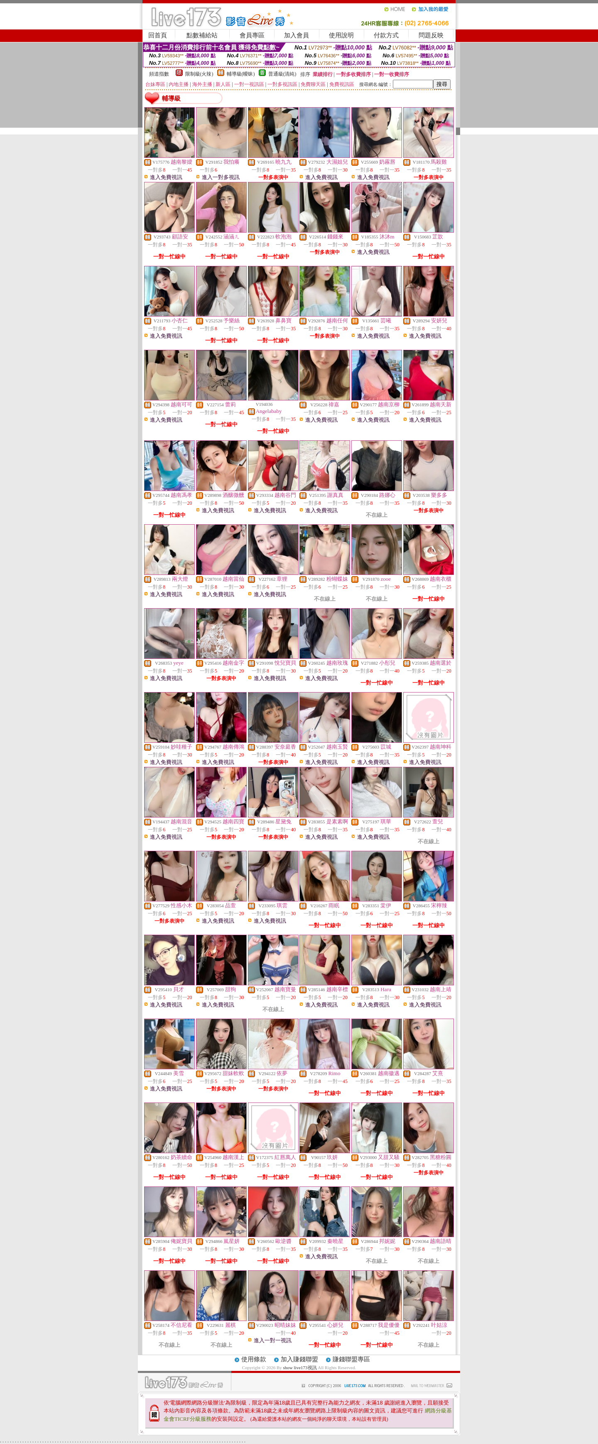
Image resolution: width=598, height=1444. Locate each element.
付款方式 (386, 35)
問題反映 (431, 35)
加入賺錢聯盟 (299, 1359)
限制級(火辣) (199, 74)
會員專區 (252, 35)
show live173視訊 (300, 1367)
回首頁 (157, 35)
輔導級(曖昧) (241, 74)
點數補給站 (202, 35)
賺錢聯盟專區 (351, 1359)
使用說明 (341, 35)
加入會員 (296, 35)
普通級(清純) (282, 74)
